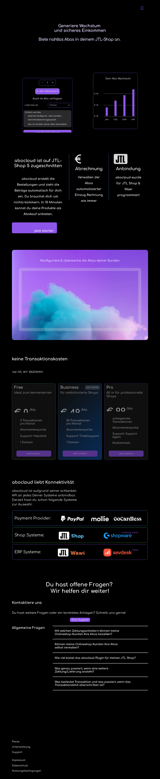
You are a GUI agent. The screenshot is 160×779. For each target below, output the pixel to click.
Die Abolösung (59, 7)
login (141, 8)
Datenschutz (93, 753)
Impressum (91, 747)
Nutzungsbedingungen (99, 758)
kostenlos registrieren (122, 8)
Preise (76, 7)
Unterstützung (93, 7)
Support (59, 758)
